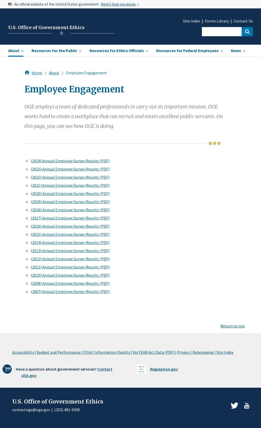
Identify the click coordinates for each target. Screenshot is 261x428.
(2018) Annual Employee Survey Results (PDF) (70, 209)
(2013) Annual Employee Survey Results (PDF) (70, 250)
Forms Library (217, 21)
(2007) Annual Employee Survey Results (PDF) (70, 291)
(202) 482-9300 (67, 409)
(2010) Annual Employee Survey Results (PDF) (70, 275)
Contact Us (243, 21)
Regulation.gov (164, 369)
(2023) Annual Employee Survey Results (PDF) (70, 169)
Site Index (191, 21)
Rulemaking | (204, 352)
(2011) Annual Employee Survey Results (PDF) (70, 267)
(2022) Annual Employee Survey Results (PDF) (70, 177)
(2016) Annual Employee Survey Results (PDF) (70, 226)
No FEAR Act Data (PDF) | (154, 352)
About (54, 72)
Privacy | (184, 352)
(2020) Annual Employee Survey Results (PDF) (70, 193)
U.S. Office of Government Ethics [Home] (46, 27)
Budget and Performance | (60, 352)
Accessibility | (24, 352)
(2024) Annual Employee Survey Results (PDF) (70, 160)
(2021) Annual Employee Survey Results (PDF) (70, 185)
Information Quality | (113, 352)
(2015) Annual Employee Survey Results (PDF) (70, 234)
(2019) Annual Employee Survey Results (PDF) (70, 201)
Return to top (232, 325)
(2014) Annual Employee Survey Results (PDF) (70, 242)
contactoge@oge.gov (31, 409)
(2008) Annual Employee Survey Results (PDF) (70, 283)
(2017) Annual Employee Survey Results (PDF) (70, 218)
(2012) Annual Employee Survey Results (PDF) (70, 258)
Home (37, 72)
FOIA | (88, 352)
